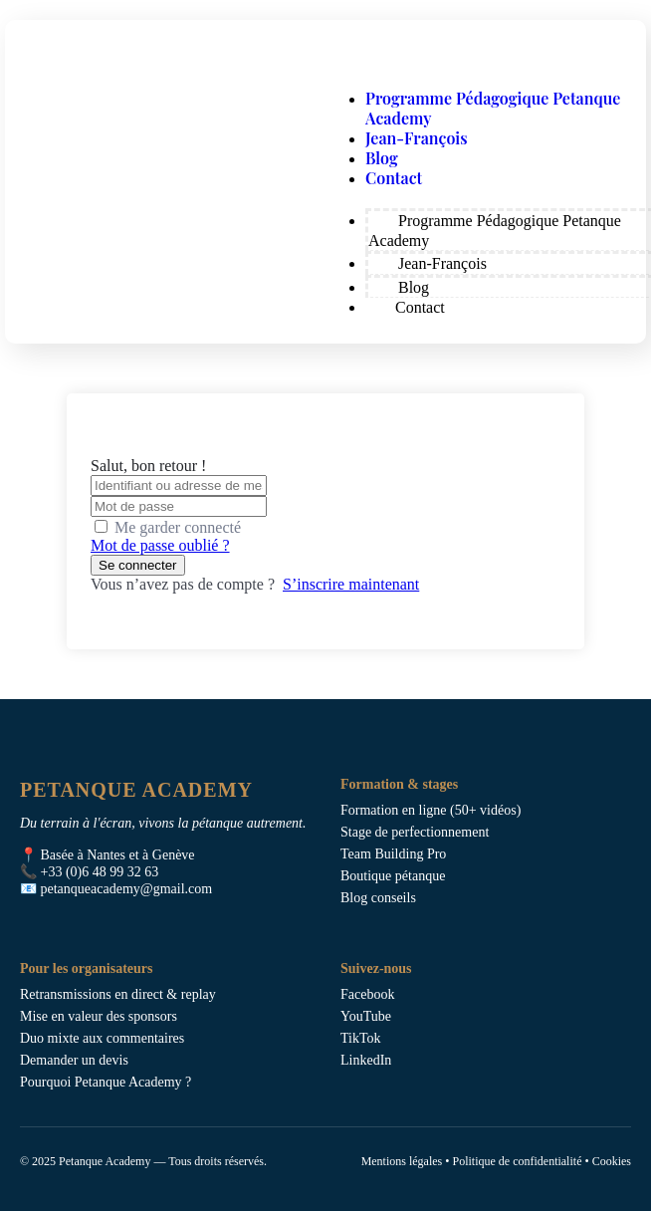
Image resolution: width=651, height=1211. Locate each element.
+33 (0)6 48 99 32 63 (100, 871)
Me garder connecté (177, 527)
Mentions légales (402, 1161)
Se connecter (138, 565)
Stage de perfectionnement (414, 832)
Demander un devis (74, 1060)
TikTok (360, 1038)
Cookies (611, 1161)
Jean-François (416, 137)
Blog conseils (378, 897)
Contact (393, 177)
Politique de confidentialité (516, 1161)
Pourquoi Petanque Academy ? (105, 1082)
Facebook (367, 994)
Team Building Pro (393, 854)
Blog (381, 157)
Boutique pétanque (392, 875)
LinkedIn (365, 1060)
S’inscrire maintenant (351, 584)
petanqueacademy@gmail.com (127, 888)
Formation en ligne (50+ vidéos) (430, 810)
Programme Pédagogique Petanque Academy (492, 108)
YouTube (365, 1016)
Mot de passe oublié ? (160, 545)
